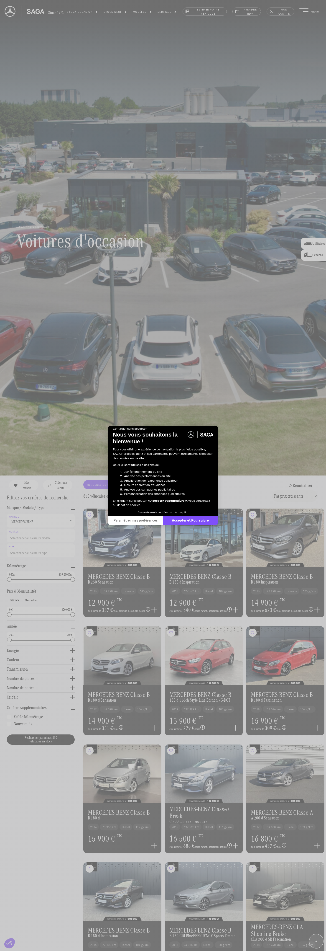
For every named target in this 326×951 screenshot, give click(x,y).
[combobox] (41, 535)
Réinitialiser (300, 485)
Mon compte (279, 11)
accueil (20, 226)
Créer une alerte (57, 485)
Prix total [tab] (14, 600)
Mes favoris (22, 485)
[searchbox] (39, 537)
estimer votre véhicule (202, 11)
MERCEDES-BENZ (101, 484)
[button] (82, 12)
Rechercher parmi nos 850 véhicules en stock (41, 739)
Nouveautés (23, 724)
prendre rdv (246, 11)
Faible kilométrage (28, 717)
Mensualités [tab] (31, 600)
